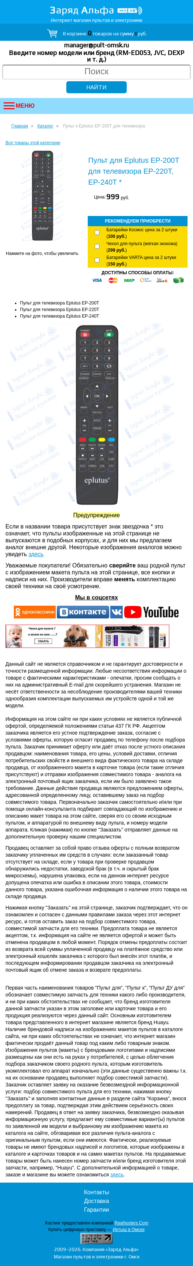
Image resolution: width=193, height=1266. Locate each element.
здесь (36, 554)
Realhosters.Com (131, 1223)
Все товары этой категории (32, 142)
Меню (19, 106)
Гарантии (96, 1210)
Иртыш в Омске (129, 1229)
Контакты (96, 1192)
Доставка (96, 1201)
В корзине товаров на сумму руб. (105, 33)
